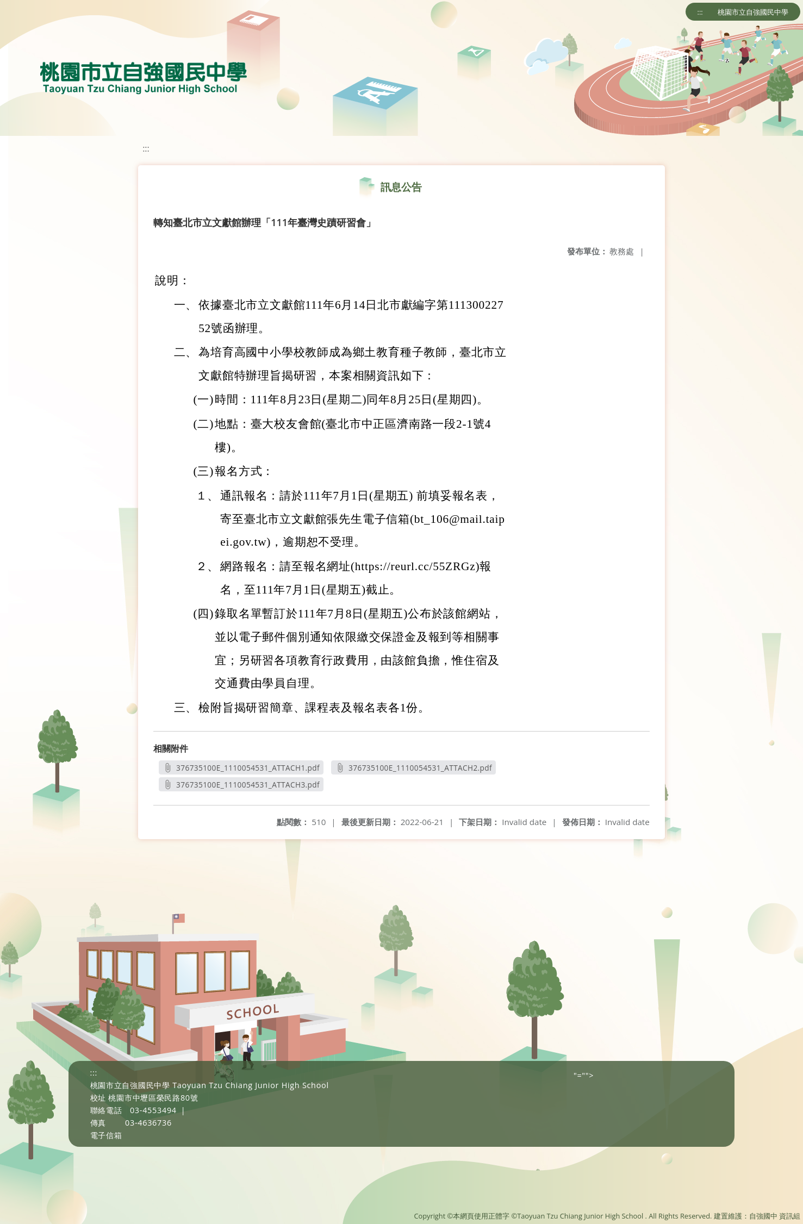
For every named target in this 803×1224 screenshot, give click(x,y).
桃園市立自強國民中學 (753, 12)
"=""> (584, 1075)
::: (700, 12)
